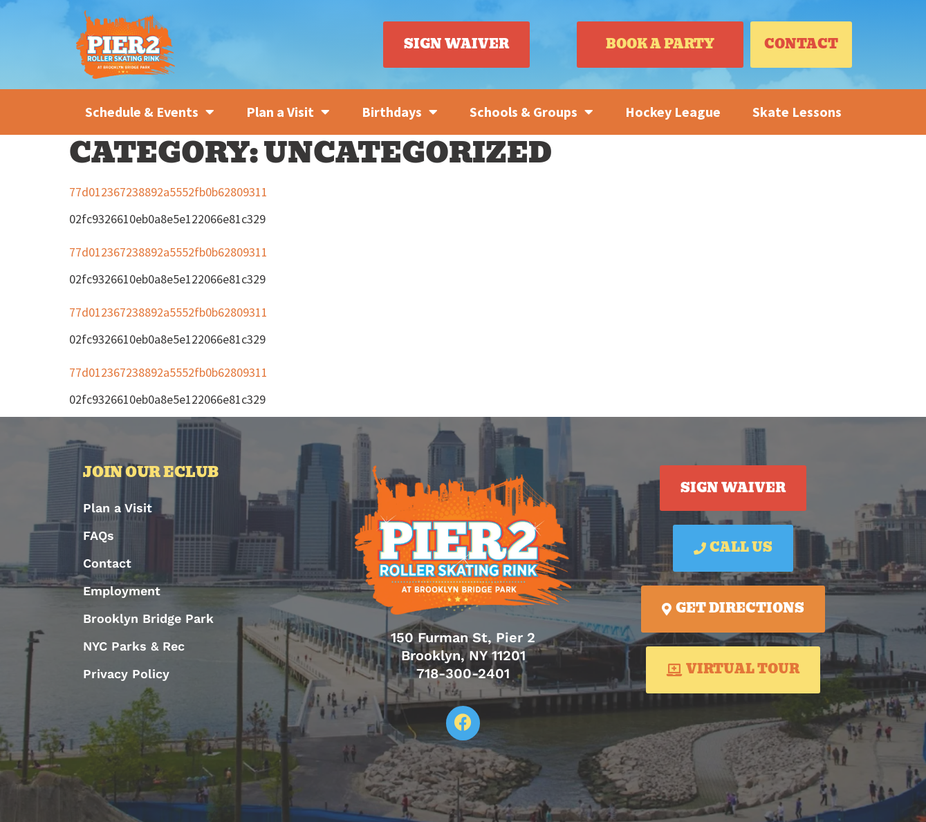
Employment (121, 590)
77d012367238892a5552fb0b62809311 (168, 192)
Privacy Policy (126, 673)
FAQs (98, 535)
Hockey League (673, 111)
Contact (107, 563)
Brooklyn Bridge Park (148, 618)
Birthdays (400, 112)
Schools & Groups (531, 112)
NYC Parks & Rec (134, 646)
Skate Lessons (797, 111)
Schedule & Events (149, 112)
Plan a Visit (288, 112)
